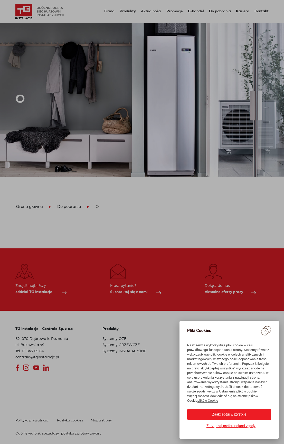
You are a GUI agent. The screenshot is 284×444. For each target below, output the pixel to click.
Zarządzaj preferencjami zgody (230, 426)
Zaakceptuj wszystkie (229, 414)
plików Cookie (207, 400)
